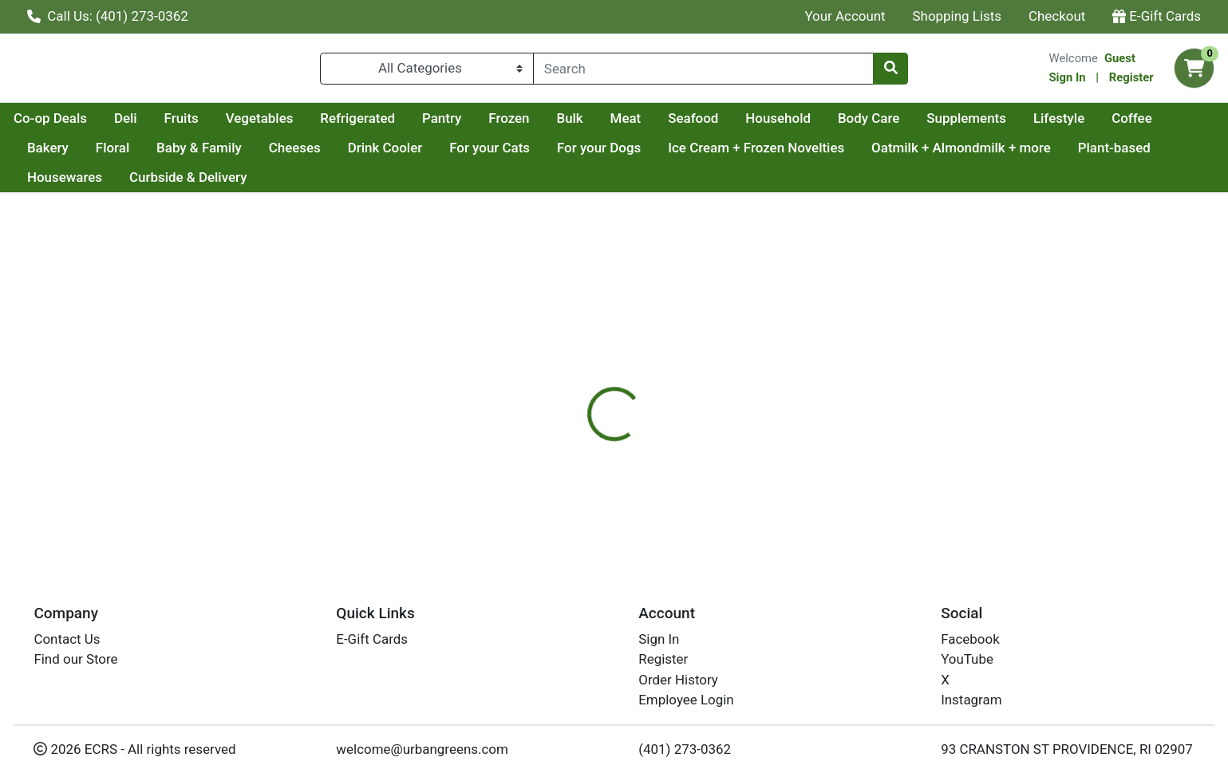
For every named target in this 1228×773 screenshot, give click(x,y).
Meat (777, 124)
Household (929, 124)
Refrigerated (509, 124)
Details (556, 382)
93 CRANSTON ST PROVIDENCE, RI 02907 (1067, 749)
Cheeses (440, 154)
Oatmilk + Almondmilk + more (1107, 154)
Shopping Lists (957, 16)
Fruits (333, 124)
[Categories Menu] (427, 72)
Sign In (1066, 80)
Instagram (971, 700)
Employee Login (685, 700)
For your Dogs (745, 154)
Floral (258, 154)
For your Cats (635, 154)
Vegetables (411, 124)
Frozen (660, 124)
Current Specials (77, 124)
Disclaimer (631, 382)
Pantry (593, 124)
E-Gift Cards (1156, 16)
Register (1131, 80)
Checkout (1057, 16)
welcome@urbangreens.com (422, 749)
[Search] (703, 72)
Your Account (844, 16)
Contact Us (67, 640)
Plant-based (63, 184)
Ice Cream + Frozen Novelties (902, 154)
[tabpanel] (869, 452)
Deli (277, 124)
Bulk (721, 124)
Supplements (1118, 124)
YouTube (967, 660)
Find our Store (75, 660)
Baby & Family (345, 154)
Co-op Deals (202, 124)
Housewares (164, 184)
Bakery (194, 154)
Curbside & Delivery (287, 184)
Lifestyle (52, 154)
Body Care (1020, 124)
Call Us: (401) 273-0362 (107, 16)
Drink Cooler (530, 154)
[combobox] (703, 72)
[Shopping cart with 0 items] (1194, 72)
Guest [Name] (1119, 61)
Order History (678, 680)
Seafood (844, 124)
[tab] (556, 382)
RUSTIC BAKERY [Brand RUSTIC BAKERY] (726, 446)
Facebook (970, 640)
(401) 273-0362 (684, 749)
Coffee (125, 154)
